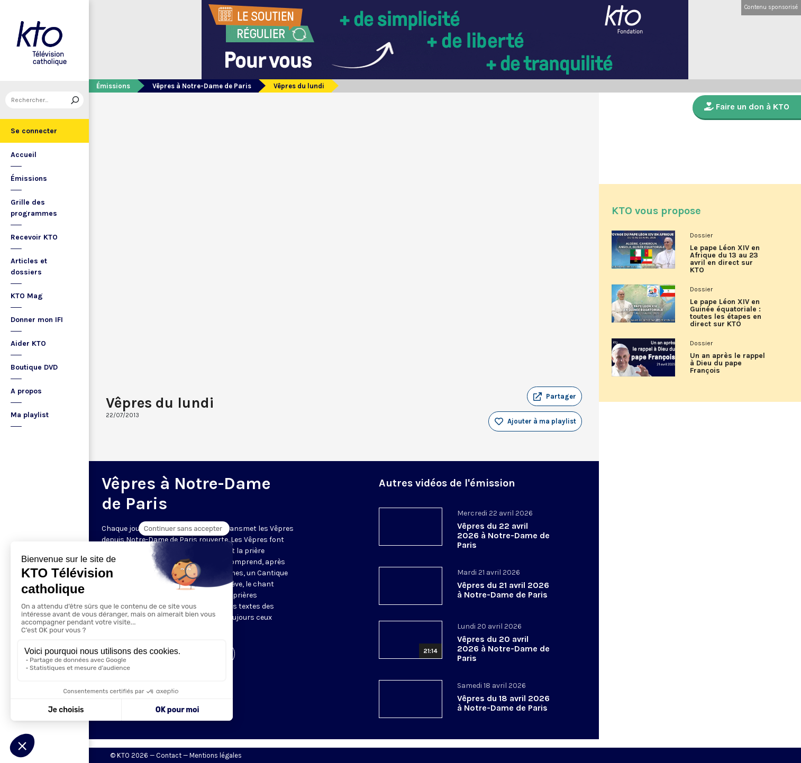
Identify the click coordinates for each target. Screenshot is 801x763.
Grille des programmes (34, 208)
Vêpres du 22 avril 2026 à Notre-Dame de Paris (503, 535)
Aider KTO (28, 343)
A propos (26, 391)
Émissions (29, 178)
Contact (168, 755)
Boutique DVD (34, 367)
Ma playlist (30, 414)
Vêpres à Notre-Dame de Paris (201, 86)
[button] (554, 397)
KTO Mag (27, 295)
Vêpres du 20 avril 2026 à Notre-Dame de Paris (503, 648)
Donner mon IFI (37, 319)
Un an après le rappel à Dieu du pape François (727, 363)
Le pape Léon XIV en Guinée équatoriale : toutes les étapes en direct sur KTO (725, 313)
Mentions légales (215, 755)
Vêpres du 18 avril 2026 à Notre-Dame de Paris (503, 703)
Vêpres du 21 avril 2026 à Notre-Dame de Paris (503, 590)
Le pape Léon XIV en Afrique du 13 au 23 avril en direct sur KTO (725, 259)
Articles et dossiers (29, 266)
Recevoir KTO (34, 237)
